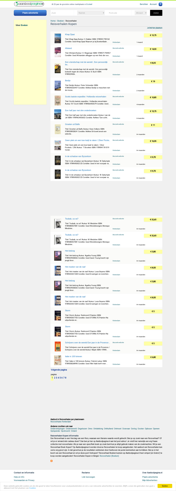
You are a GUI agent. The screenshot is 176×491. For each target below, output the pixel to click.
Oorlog (134, 428)
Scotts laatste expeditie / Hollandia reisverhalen (85, 97)
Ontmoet (117, 428)
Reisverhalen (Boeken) (109, 456)
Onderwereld (71, 428)
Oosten (141, 428)
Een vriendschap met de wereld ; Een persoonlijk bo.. (86, 63)
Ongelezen (82, 428)
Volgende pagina (59, 370)
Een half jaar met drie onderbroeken (80, 110)
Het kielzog (70, 251)
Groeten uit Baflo (72, 124)
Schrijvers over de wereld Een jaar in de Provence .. (87, 343)
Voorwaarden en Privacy (24, 480)
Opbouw (148, 428)
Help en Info (19, 477)
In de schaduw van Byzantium (78, 156)
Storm (67, 311)
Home (53, 21)
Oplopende (55, 431)
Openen (156, 428)
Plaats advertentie (150, 477)
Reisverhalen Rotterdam (60, 422)
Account (153, 4)
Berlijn (67, 81)
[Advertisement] (30, 65)
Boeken (24, 25)
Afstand (68, 48)
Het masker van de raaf (75, 267)
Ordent (74, 431)
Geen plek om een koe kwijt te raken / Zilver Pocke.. (87, 140)
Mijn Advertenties (149, 480)
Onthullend (108, 428)
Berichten (144, 4)
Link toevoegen (88, 477)
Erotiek (89, 4)
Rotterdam (116, 42)
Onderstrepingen (57, 428)
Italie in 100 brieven (73, 356)
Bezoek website (118, 48)
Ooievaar (126, 428)
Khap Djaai (70, 34)
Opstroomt (65, 431)
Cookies (32, 488)
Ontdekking (98, 428)
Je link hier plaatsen (154, 28)
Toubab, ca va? (71, 219)
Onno (90, 428)
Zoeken (156, 13)
